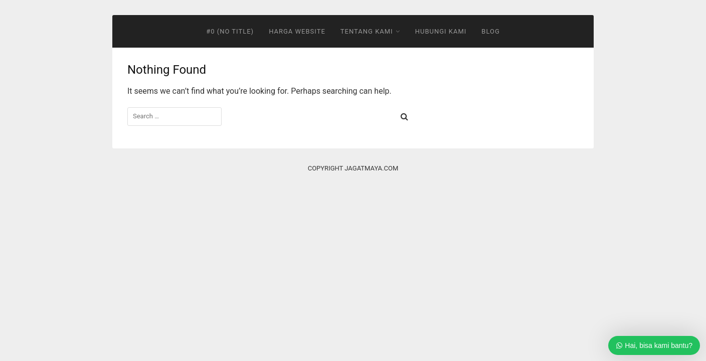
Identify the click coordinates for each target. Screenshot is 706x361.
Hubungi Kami (441, 31)
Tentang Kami (366, 31)
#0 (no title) (230, 31)
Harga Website (297, 31)
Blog (490, 31)
